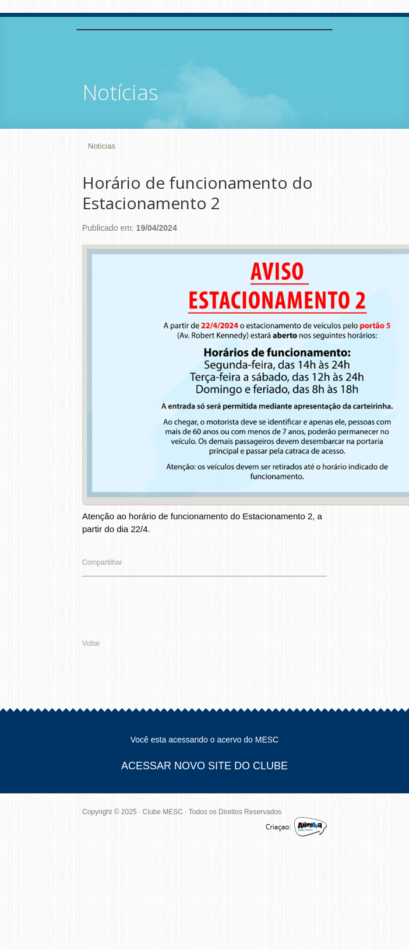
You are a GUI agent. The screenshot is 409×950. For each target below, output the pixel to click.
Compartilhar (102, 562)
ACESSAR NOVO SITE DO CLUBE (204, 766)
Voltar (91, 643)
